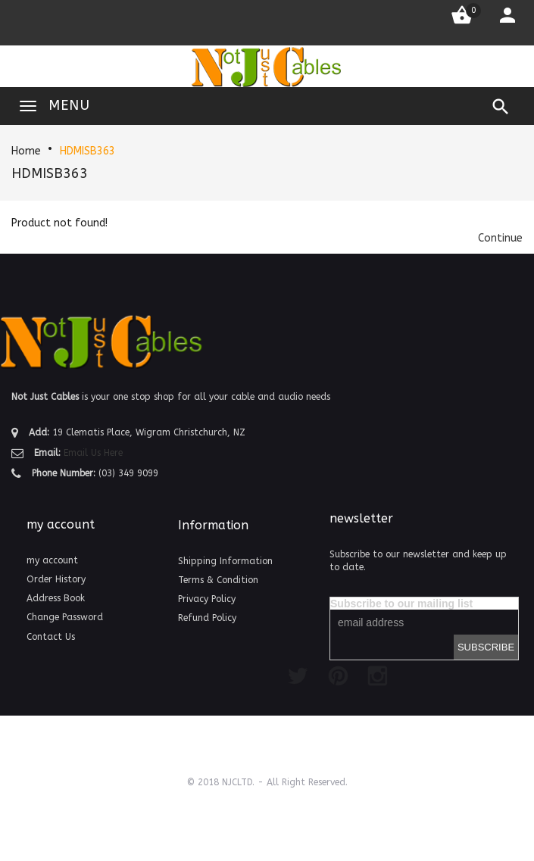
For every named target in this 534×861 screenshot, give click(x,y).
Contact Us (51, 637)
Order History (56, 579)
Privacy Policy (207, 599)
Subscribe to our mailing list (401, 603)
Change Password (65, 617)
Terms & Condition (218, 580)
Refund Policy (207, 618)
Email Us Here (93, 453)
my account (52, 560)
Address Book (56, 598)
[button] (500, 238)
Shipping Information (225, 561)
